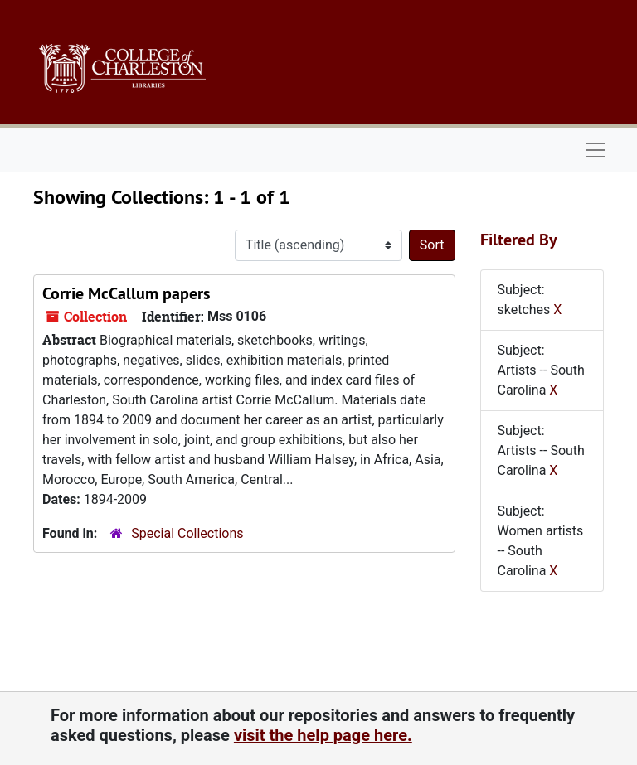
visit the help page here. (323, 735)
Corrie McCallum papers (126, 293)
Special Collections (187, 533)
